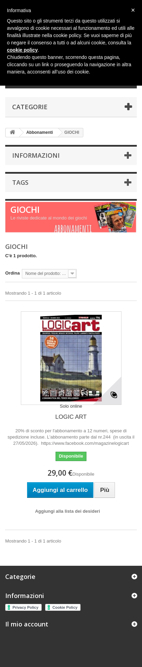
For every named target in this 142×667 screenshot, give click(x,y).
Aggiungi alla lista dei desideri (67, 511)
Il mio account (26, 624)
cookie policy (22, 50)
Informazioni (36, 155)
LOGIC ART (70, 417)
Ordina (12, 273)
